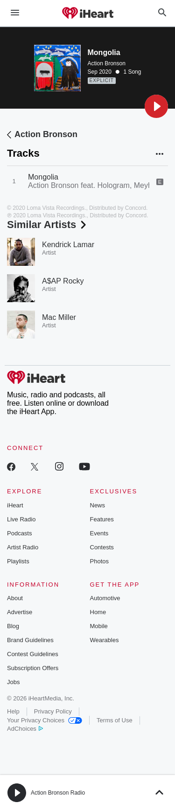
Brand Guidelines (30, 640)
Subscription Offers (32, 668)
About (15, 598)
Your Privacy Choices (44, 720)
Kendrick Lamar (68, 245)
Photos (99, 561)
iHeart (15, 505)
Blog (13, 626)
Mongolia (43, 177)
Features (102, 519)
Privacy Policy (53, 711)
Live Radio (21, 519)
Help (13, 711)
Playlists (18, 561)
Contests (102, 547)
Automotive (105, 598)
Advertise (19, 612)
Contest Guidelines (32, 654)
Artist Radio (22, 547)
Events (99, 533)
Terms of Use (115, 720)
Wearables (104, 640)
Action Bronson (107, 63)
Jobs (13, 681)
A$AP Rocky (63, 281)
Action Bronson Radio (58, 792)
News (97, 505)
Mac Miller (59, 317)
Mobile (99, 626)
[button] (156, 106)
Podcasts (19, 533)
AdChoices (25, 728)
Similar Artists (47, 224)
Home (98, 612)
